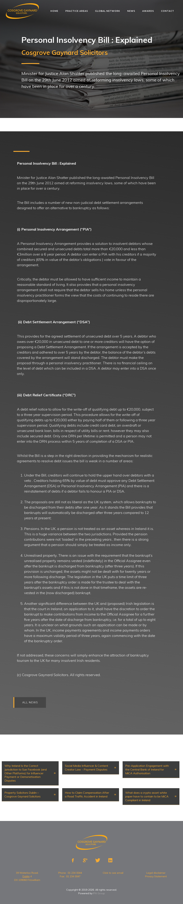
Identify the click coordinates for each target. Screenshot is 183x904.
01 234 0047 (73, 876)
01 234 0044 (75, 872)
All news (36, 702)
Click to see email (113, 872)
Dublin (26, 876)
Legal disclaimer (155, 872)
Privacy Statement (156, 876)
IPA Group (99, 893)
